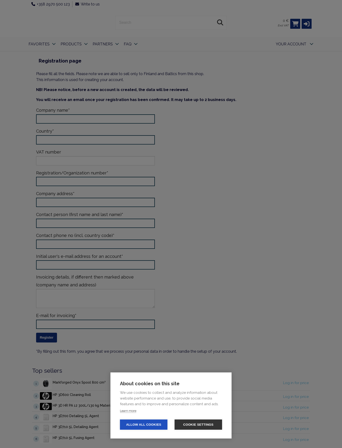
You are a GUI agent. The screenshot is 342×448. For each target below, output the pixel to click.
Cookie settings (198, 424)
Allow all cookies (143, 424)
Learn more (128, 411)
